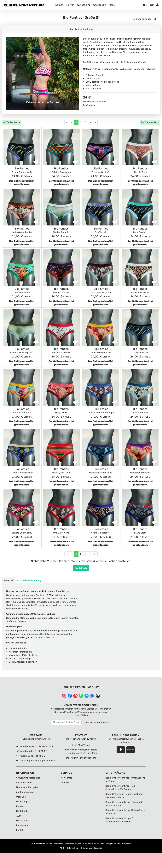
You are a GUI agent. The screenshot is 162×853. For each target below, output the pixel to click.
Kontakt (20, 830)
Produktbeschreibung (29, 580)
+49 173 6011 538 (81, 745)
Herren (70, 4)
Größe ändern (10, 122)
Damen (59, 4)
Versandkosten (24, 782)
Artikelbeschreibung (82, 29)
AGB (18, 815)
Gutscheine (83, 4)
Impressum (22, 825)
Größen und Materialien (28, 777)
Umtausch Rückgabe (27, 787)
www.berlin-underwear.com (50, 844)
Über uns (21, 796)
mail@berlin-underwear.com (81, 757)
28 (155, 19)
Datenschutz (23, 820)
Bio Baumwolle (149, 122)
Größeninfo (89, 105)
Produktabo (81, 568)
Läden (19, 806)
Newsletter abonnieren (97, 722)
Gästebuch (99, 4)
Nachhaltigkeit (23, 801)
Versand (102, 101)
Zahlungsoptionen (25, 792)
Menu (112, 4)
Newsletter (66, 777)
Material (8, 580)
